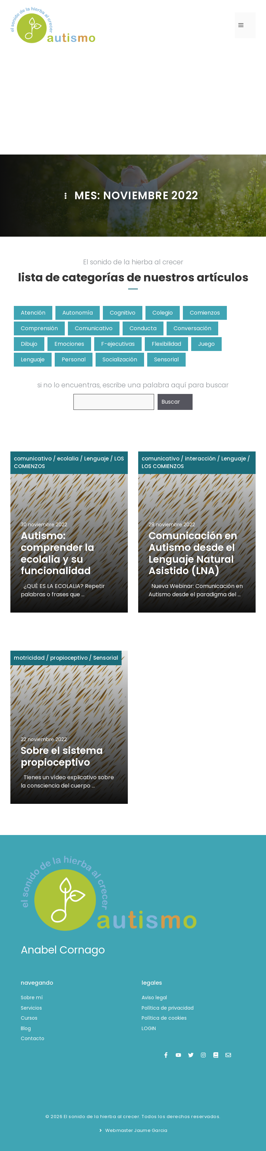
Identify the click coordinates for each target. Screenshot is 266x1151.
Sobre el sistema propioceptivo (62, 756)
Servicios (31, 1007)
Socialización (120, 359)
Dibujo (29, 344)
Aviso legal (154, 997)
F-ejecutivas (118, 344)
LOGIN (149, 1028)
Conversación (192, 328)
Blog (26, 1028)
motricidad (29, 657)
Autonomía (77, 313)
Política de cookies (164, 1017)
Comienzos (205, 313)
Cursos (29, 1017)
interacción (200, 458)
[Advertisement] (133, 102)
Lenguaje (33, 359)
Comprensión (39, 328)
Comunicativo (94, 328)
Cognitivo (122, 313)
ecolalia (68, 458)
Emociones (69, 344)
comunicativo (33, 458)
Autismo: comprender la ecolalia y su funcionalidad (57, 553)
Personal (74, 359)
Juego (206, 344)
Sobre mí (32, 997)
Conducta (143, 328)
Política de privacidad (168, 1007)
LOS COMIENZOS (163, 466)
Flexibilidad (166, 344)
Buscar (170, 402)
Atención (33, 313)
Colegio (162, 313)
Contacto (32, 1038)
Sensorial (166, 359)
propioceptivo (69, 657)
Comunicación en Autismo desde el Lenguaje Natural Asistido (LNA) (193, 553)
